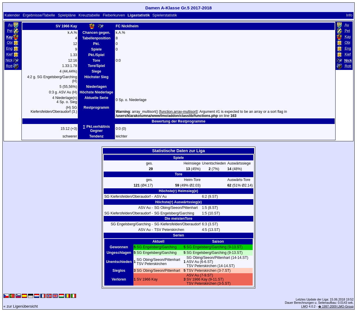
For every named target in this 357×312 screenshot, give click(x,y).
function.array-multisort (178, 112)
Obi (9, 43)
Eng (9, 48)
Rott (9, 66)
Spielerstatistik (165, 15)
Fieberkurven (114, 15)
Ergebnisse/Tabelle (39, 15)
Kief (9, 54)
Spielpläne (67, 15)
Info (349, 15)
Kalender (12, 15)
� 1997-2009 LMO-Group (335, 306)
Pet (9, 31)
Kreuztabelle (89, 15)
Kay (348, 37)
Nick (9, 60)
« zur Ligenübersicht (21, 306)
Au (10, 25)
